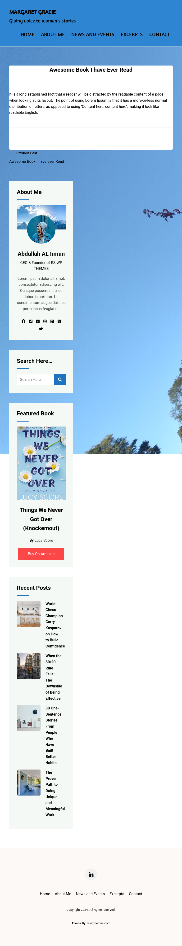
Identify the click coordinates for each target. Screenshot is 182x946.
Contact (159, 34)
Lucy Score (44, 540)
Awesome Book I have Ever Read (36, 161)
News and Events (92, 34)
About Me (53, 34)
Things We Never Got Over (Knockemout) (41, 519)
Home (27, 34)
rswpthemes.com (98, 923)
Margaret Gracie (32, 11)
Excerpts (132, 34)
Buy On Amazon (41, 554)
